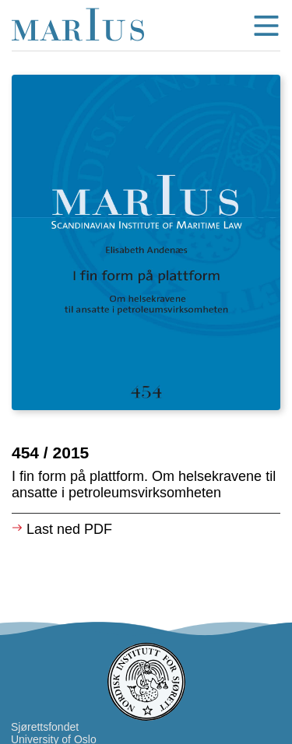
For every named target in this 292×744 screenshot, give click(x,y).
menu (266, 26)
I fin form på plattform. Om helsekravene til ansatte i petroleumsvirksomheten (144, 484)
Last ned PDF (62, 529)
